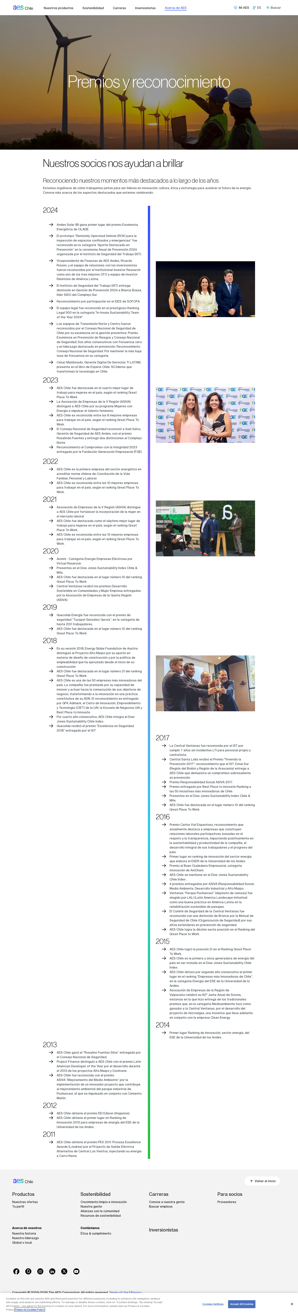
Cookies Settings (213, 1304)
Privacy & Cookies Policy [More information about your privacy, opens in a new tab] (29, 1309)
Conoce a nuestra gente (167, 1202)
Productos (23, 1194)
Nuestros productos (58, 8)
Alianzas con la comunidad (100, 1211)
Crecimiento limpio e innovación (104, 1202)
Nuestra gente (91, 1206)
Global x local (22, 1242)
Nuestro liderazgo (25, 1238)
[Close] (292, 1304)
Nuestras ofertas (25, 1202)
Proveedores (226, 1202)
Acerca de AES (176, 8)
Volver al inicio (262, 1181)
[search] (275, 7)
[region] (149, 1304)
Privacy (136, 1292)
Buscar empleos (161, 1206)
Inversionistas (145, 8)
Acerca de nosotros (27, 1228)
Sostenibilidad (93, 8)
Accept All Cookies (241, 1304)
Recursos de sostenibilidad (101, 1215)
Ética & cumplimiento (96, 1233)
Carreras (119, 8)
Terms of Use (118, 1292)
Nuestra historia (24, 1233)
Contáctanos (90, 1228)
